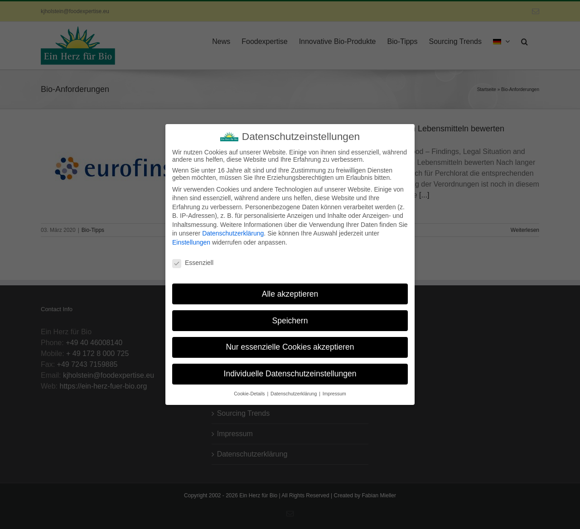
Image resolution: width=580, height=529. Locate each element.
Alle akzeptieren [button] (290, 289)
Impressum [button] (334, 390)
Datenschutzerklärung (233, 229)
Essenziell (192, 259)
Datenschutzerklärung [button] (294, 390)
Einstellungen (191, 238)
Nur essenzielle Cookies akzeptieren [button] (290, 343)
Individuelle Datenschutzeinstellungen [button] (290, 370)
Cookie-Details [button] (250, 390)
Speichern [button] (290, 316)
